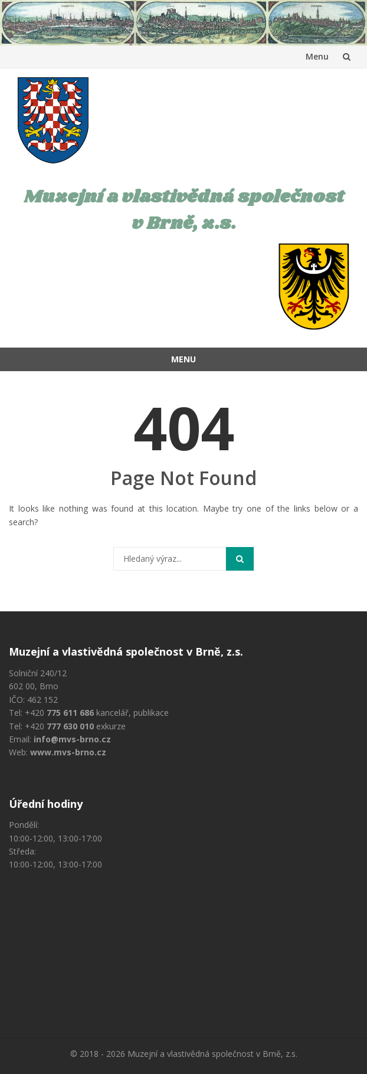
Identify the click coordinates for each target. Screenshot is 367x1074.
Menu (317, 56)
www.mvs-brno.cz (68, 752)
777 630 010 (70, 726)
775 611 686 (70, 712)
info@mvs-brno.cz (72, 739)
